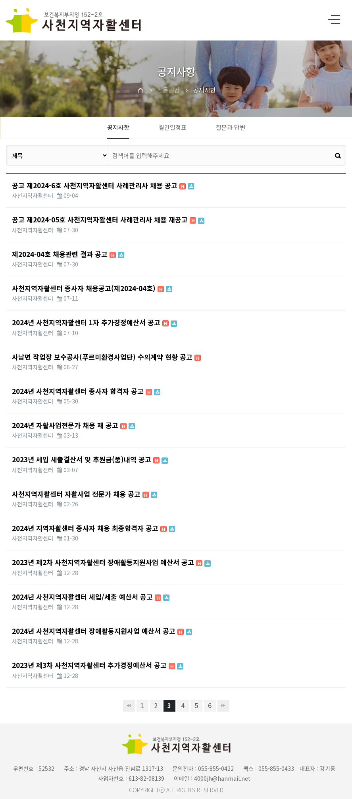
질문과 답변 (230, 127)
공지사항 (118, 127)
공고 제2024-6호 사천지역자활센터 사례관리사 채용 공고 (103, 185)
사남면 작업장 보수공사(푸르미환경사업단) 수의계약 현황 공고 (106, 357)
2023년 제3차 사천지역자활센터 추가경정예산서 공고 (97, 665)
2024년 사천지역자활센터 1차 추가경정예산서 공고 (94, 322)
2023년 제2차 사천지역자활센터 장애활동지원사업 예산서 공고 (111, 562)
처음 (129, 706)
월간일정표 (173, 127)
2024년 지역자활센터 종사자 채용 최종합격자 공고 (93, 528)
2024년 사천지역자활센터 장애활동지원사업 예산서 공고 (102, 631)
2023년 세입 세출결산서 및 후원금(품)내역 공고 (90, 459)
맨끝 (223, 706)
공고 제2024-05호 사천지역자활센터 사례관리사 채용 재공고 (108, 219)
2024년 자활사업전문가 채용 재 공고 (73, 425)
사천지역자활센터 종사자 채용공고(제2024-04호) (92, 288)
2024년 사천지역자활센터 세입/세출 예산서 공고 (90, 597)
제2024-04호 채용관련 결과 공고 (68, 254)
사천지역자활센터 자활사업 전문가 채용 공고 (84, 494)
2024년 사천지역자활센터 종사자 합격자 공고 (86, 391)
